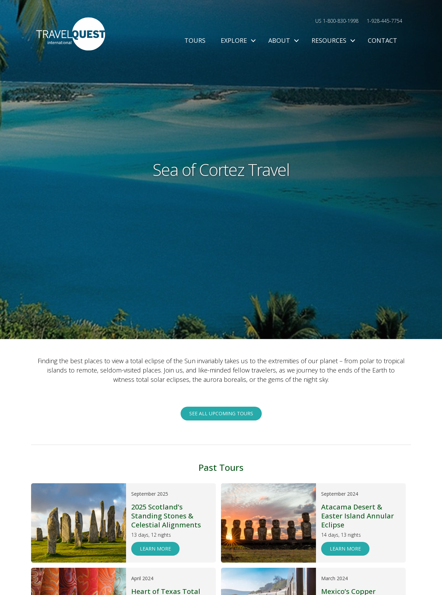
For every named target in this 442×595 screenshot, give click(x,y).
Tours (194, 40)
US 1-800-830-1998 (336, 21)
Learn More (155, 548)
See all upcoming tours (221, 413)
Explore (237, 40)
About (282, 40)
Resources (332, 40)
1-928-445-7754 (384, 21)
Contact (382, 40)
